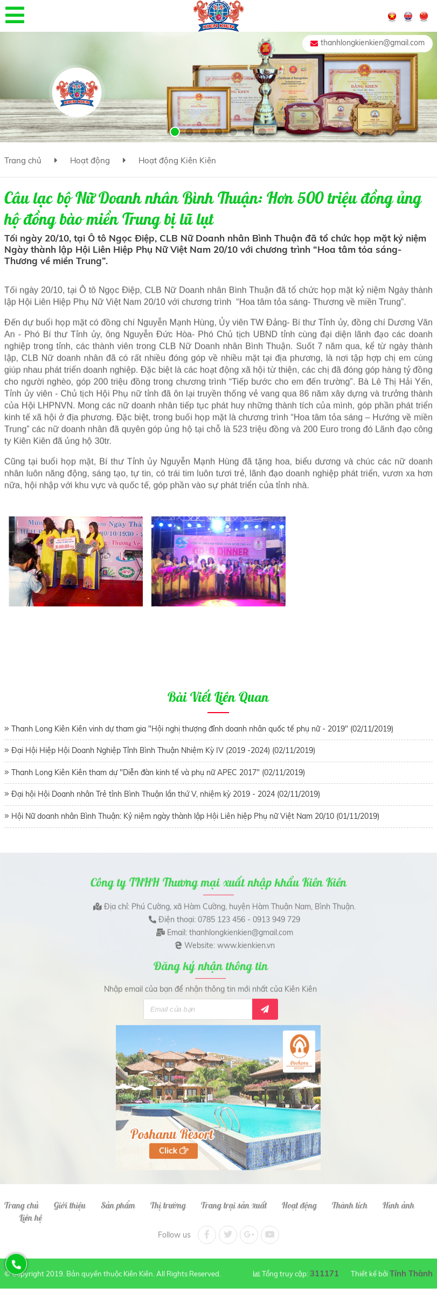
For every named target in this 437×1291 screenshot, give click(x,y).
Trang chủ (22, 160)
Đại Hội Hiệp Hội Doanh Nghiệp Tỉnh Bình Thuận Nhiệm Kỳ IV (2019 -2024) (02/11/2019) (163, 750)
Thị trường (168, 1199)
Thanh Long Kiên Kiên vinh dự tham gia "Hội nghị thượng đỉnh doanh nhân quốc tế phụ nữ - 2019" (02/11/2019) (202, 729)
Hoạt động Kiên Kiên (177, 160)
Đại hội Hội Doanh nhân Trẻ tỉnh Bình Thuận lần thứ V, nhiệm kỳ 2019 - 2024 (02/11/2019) (165, 794)
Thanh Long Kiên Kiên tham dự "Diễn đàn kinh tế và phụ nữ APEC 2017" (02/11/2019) (158, 772)
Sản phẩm (118, 1199)
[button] (175, 132)
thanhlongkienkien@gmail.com (373, 42)
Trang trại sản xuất (234, 1199)
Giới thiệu (70, 1199)
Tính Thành (411, 1267)
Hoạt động (90, 160)
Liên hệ (30, 1211)
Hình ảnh (398, 1199)
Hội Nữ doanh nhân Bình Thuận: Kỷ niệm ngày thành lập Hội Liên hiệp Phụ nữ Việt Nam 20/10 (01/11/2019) (195, 816)
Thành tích (349, 1199)
